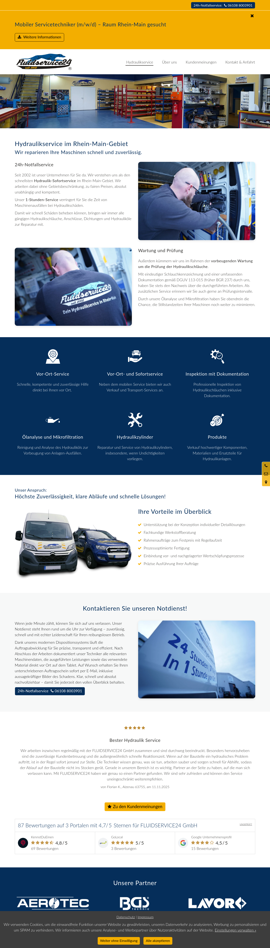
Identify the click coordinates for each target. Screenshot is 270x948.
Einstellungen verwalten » (235, 930)
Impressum (145, 917)
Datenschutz (125, 917)
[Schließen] (135, 16)
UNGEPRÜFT (246, 824)
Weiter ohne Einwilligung (119, 941)
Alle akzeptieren (158, 941)
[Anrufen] (266, 466)
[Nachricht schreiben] (266, 474)
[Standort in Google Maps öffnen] (266, 482)
